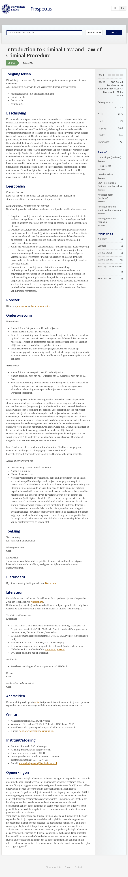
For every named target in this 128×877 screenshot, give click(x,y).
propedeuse (22, 306)
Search (113, 32)
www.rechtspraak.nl (55, 649)
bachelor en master (40, 306)
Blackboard (50, 583)
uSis (36, 702)
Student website (54, 867)
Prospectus (41, 9)
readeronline (37, 601)
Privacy (68, 867)
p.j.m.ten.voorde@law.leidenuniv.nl (36, 731)
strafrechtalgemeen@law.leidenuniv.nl (38, 763)
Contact (78, 867)
